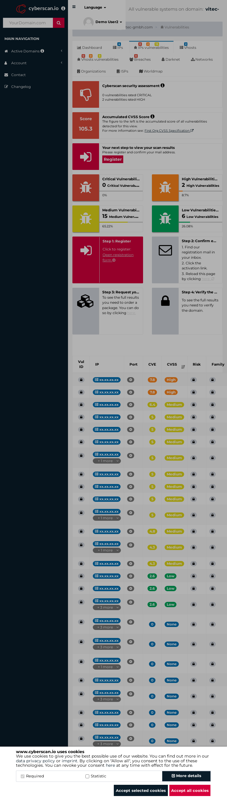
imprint (69, 760)
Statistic (95, 776)
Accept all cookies (190, 790)
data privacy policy (35, 760)
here (110, 765)
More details (186, 775)
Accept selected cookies (141, 790)
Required (32, 776)
